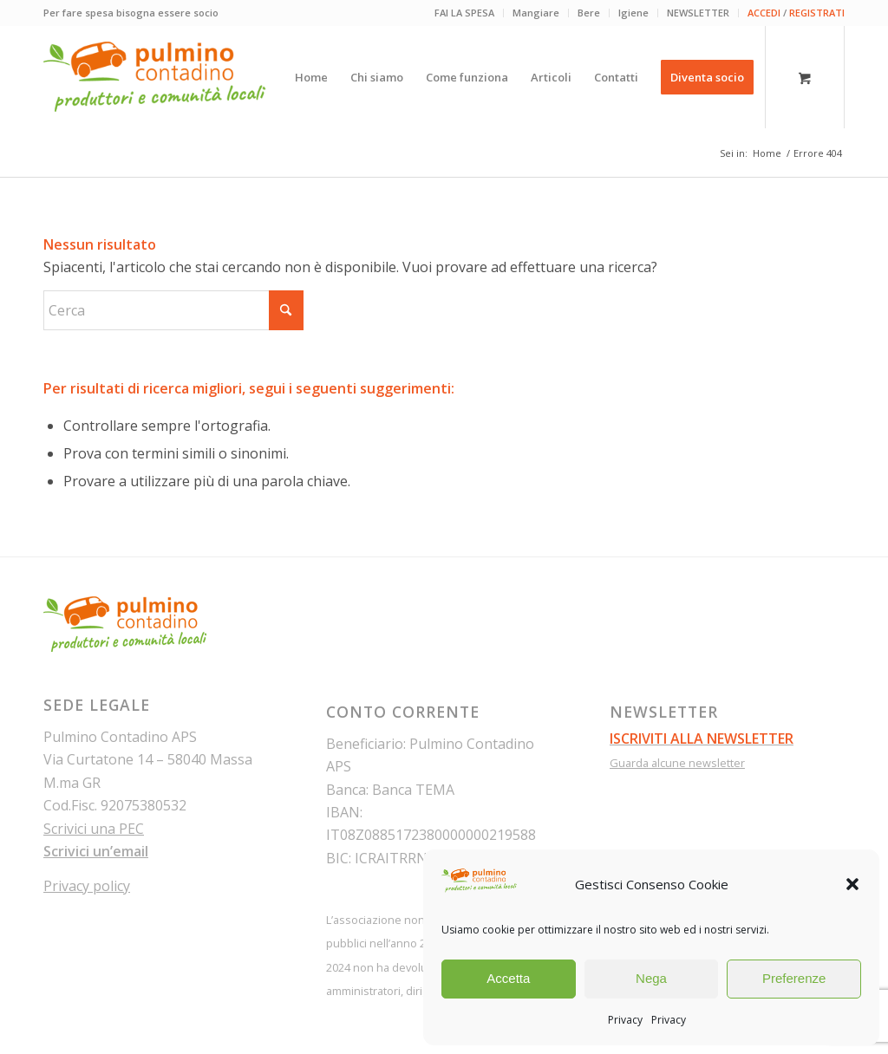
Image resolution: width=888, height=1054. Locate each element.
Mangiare (536, 12)
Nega (651, 978)
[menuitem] (465, 13)
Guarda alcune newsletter (677, 763)
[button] (852, 884)
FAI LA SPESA (464, 12)
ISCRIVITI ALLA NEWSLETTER (701, 738)
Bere (589, 12)
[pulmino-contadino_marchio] (154, 77)
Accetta (508, 978)
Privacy (625, 1019)
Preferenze (794, 978)
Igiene (633, 12)
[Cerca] (173, 310)
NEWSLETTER (698, 12)
